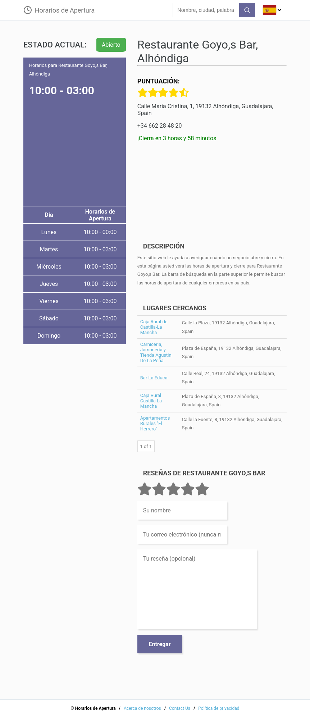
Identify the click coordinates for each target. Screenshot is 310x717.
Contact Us (179, 708)
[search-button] (247, 10)
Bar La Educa (154, 377)
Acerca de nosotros (142, 708)
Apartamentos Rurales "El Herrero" (155, 423)
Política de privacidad (218, 708)
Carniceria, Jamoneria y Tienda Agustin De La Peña (156, 352)
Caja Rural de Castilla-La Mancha (154, 327)
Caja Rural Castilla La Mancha (151, 401)
